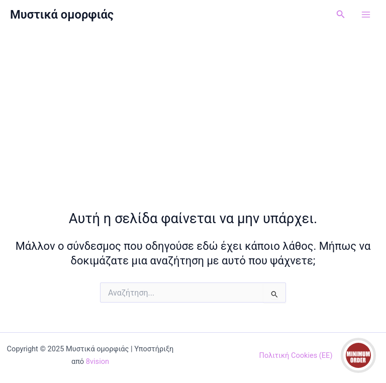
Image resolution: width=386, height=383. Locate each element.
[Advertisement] (193, 104)
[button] (340, 14)
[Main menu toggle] (366, 15)
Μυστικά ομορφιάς (62, 15)
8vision (97, 361)
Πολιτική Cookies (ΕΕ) (296, 355)
